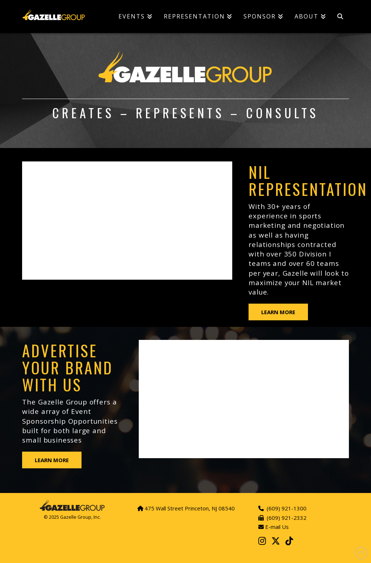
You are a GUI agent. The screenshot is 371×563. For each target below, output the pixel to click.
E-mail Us (276, 526)
